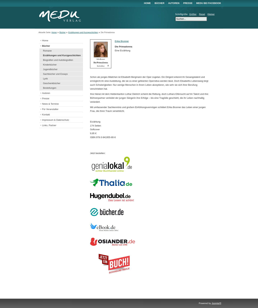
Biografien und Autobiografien (58, 60)
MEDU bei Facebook (208, 3)
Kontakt (46, 114)
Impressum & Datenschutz (55, 120)
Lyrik (45, 78)
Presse (187, 3)
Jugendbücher (50, 69)
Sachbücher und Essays (55, 74)
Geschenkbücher (51, 83)
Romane (47, 50)
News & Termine (50, 103)
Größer (193, 14)
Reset (202, 14)
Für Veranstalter (50, 109)
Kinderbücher (50, 64)
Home (147, 3)
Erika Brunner (122, 41)
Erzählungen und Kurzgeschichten (83, 32)
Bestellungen (49, 88)
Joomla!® (216, 303)
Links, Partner (49, 125)
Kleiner (211, 14)
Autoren (173, 3)
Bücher (159, 3)
